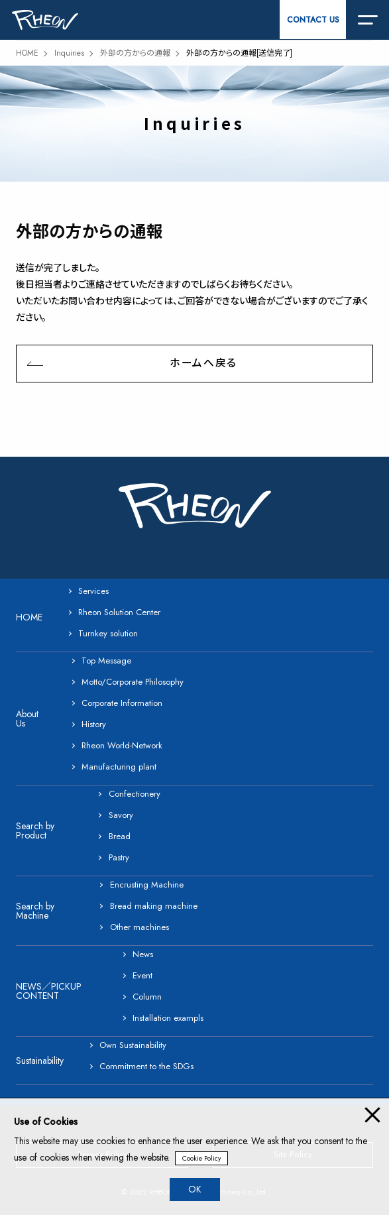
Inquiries (69, 53)
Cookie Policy (201, 1158)
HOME (27, 53)
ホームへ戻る (203, 363)
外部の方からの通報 (135, 53)
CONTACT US (313, 20)
